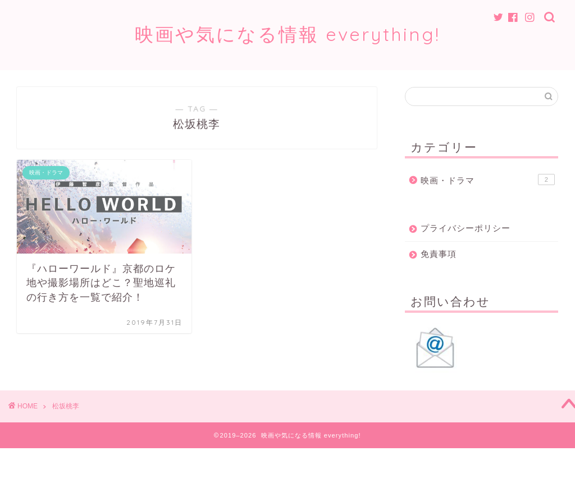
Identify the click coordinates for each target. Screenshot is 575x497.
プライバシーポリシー (465, 228)
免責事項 (439, 254)
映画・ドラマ (488, 179)
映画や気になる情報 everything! (287, 33)
